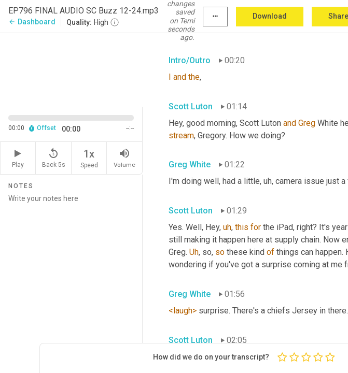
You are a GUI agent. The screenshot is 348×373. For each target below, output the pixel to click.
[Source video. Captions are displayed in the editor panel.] (71, 69)
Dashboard (31, 22)
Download (270, 16)
